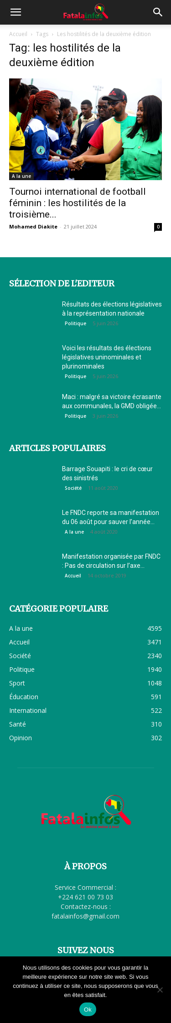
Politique (75, 323)
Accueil (18, 34)
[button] (15, 12)
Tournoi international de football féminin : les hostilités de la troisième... (77, 203)
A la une (21, 176)
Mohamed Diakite (33, 226)
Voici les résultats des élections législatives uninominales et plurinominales (106, 357)
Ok (88, 1009)
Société (73, 488)
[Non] (159, 989)
